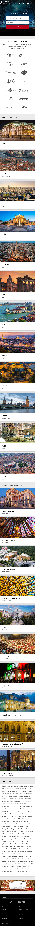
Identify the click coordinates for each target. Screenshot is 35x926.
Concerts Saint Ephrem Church (24, 791)
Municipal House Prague (8, 829)
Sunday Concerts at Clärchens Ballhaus (13, 854)
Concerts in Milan (23, 804)
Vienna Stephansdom (8, 864)
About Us (4, 909)
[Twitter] (21, 902)
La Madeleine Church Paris (9, 826)
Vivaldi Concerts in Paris (19, 869)
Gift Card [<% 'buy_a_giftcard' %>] (18, 4)
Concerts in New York (19, 806)
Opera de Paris (6, 839)
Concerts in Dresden (19, 801)
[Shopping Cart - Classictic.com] (24, 4)
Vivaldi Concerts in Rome (20, 871)
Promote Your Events (6, 921)
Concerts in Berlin (13, 799)
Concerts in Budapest (7, 801)
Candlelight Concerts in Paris (23, 788)
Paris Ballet (13, 846)
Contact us (21, 921)
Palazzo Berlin (5, 846)
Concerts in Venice (12, 811)
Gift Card (21, 914)
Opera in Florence (24, 839)
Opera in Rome (20, 841)
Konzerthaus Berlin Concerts (15, 824)
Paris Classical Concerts (24, 846)
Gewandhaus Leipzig (7, 816)
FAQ (20, 923)
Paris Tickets (5, 849)
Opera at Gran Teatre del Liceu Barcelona (17, 831)
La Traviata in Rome (22, 826)
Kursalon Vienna (28, 824)
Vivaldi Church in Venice (21, 864)
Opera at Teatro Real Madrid (24, 836)
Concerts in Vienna (23, 811)
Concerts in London (12, 804)
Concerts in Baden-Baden (16, 796)
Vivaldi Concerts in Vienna (20, 874)
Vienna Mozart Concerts (26, 861)
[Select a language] (17, 897)
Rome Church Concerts (8, 851)
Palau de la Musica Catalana (23, 844)
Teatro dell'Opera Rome (18, 856)
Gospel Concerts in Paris (20, 816)
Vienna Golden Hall (14, 861)
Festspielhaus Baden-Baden (22, 814)
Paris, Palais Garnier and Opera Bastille (20, 849)
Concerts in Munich (7, 806)
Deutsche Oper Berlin (7, 814)
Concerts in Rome (21, 809)
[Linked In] (24, 902)
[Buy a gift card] (17, 885)
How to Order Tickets (23, 909)
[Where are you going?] (17, 17)
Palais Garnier (10, 844)
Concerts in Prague (10, 809)
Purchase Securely (23, 912)
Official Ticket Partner (6, 912)
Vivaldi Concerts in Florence (19, 866)
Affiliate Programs (6, 923)
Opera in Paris (11, 841)
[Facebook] (11, 902)
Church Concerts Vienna (8, 791)
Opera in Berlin (14, 839)
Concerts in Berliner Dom (25, 799)
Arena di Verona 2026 (7, 786)
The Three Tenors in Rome (19, 859)
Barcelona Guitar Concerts (21, 786)
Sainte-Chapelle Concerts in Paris (24, 851)
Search (17, 26)
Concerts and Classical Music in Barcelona (13, 793)
